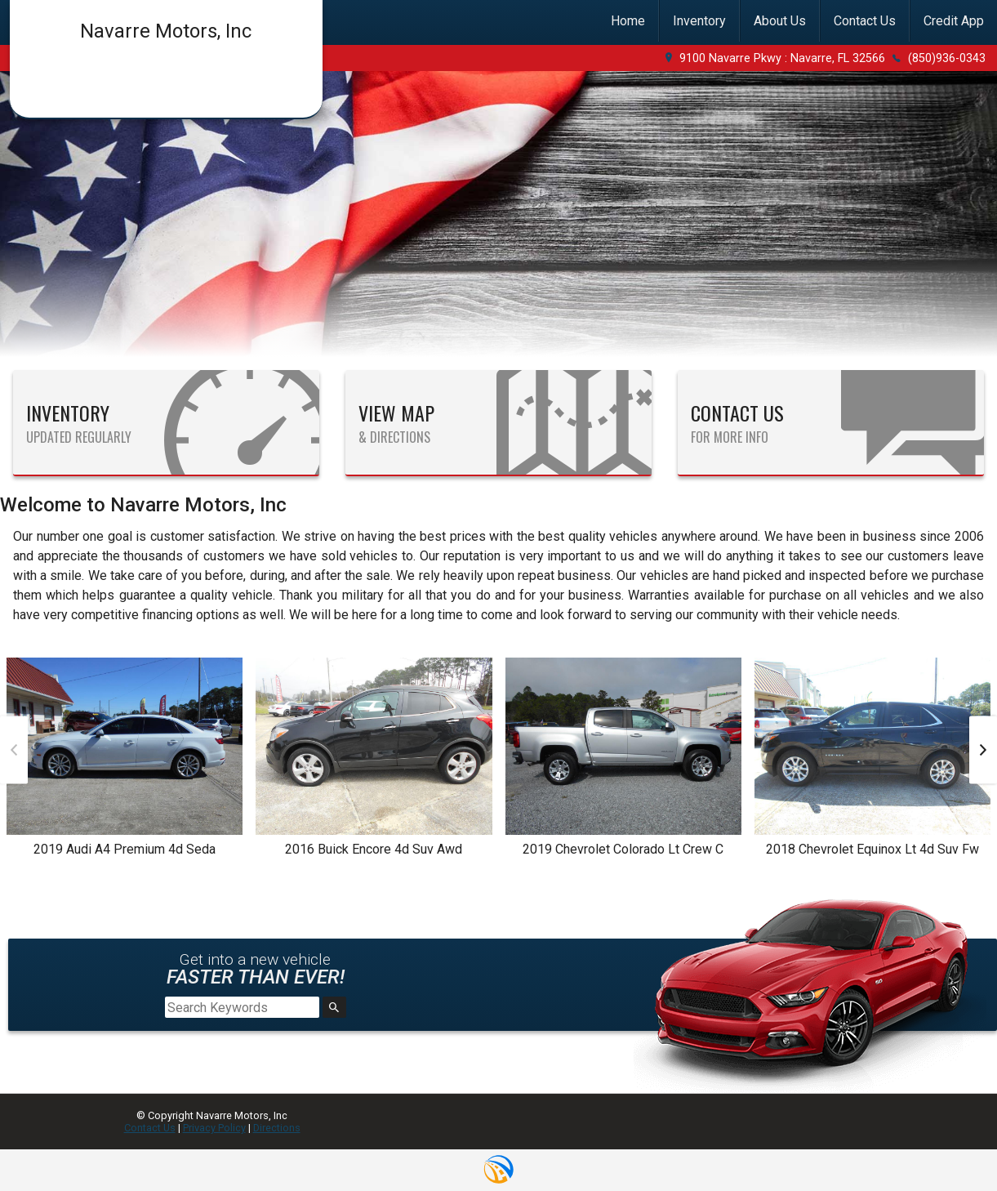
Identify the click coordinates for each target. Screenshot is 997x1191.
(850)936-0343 (947, 58)
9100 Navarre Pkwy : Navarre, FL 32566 (782, 58)
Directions (276, 1128)
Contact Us (150, 1128)
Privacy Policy (214, 1128)
